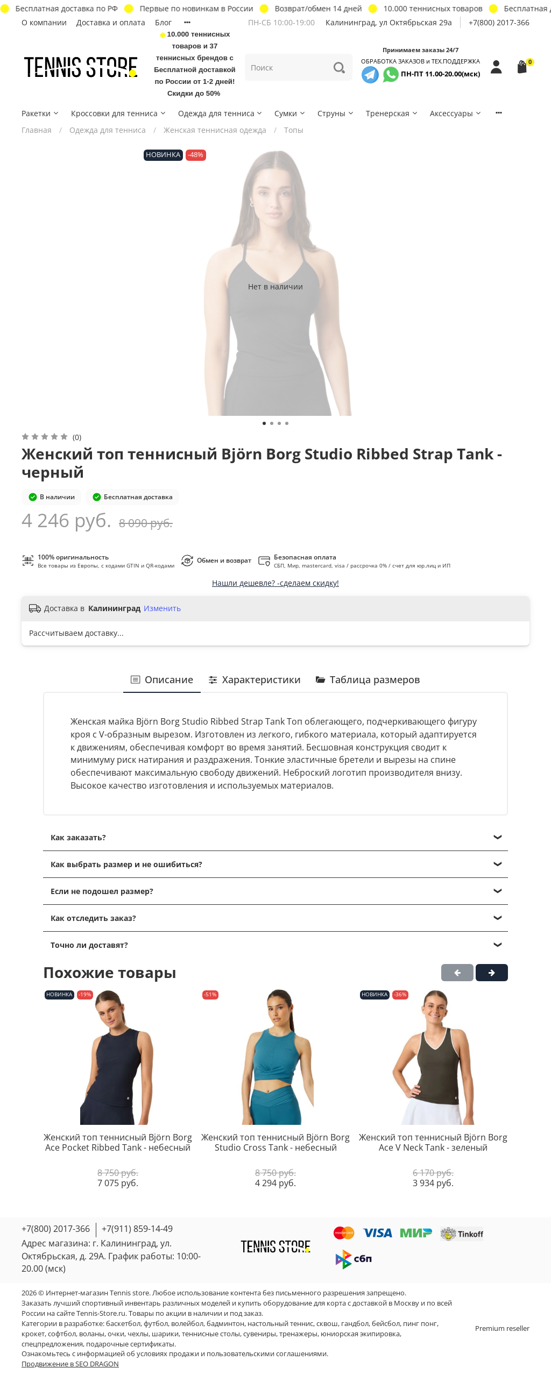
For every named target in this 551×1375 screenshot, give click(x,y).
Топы (293, 130)
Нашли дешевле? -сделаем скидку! (275, 583)
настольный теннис (280, 1323)
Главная (37, 130)
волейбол (187, 1323)
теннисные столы (211, 1333)
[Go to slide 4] (286, 423)
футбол (156, 1323)
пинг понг (420, 1323)
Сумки (290, 113)
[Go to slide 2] (271, 423)
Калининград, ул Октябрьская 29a (389, 22)
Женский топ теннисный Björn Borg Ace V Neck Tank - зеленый (433, 1142)
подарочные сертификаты (130, 1344)
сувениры (259, 1333)
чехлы (138, 1333)
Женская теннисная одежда (215, 130)
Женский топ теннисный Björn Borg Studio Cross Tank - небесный (275, 1142)
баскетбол (123, 1323)
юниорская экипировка (360, 1333)
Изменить (162, 608)
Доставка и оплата (110, 22)
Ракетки (41, 113)
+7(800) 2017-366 (499, 22)
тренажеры (298, 1333)
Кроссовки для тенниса (119, 113)
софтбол (62, 1333)
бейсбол (386, 1323)
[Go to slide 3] (279, 423)
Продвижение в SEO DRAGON (70, 1364)
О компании (44, 22)
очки (116, 1333)
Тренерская (392, 113)
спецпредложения (52, 1344)
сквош (327, 1323)
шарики (165, 1333)
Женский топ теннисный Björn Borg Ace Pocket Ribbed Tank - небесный (118, 1142)
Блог (163, 22)
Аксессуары (456, 113)
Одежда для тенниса (221, 113)
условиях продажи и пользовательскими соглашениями (232, 1353)
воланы (91, 1333)
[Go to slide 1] (264, 423)
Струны (336, 113)
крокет (33, 1333)
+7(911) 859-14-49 (137, 1229)
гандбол (355, 1323)
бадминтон (225, 1323)
